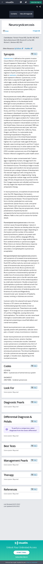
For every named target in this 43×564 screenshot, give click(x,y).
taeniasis (13, 75)
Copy (35, 54)
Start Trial (21, 552)
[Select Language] (21, 2)
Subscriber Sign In (21, 557)
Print (5, 31)
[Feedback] (26, 2)
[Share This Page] (40, 6)
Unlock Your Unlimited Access (21, 547)
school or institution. (32, 562)
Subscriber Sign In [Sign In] (36, 2)
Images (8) (36, 31)
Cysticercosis (8, 58)
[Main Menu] (2, 2)
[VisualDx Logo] (10, 2)
